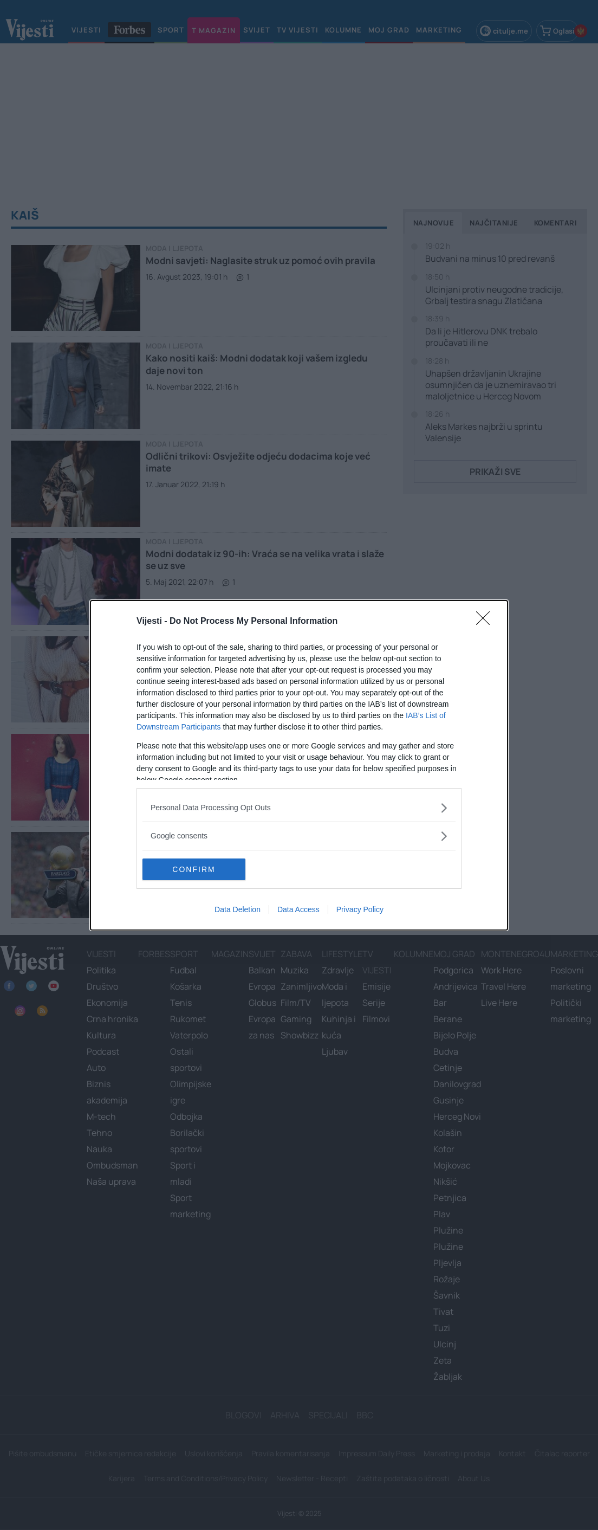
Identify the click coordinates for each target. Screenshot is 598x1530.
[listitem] (299, 808)
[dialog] (299, 765)
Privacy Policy (360, 909)
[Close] (486, 621)
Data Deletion (237, 909)
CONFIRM (193, 869)
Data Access (298, 909)
